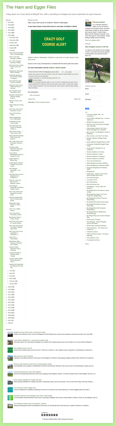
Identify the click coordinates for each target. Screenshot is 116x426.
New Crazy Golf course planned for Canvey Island (16, 193)
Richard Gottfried (99, 22)
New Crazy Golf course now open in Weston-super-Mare (16, 227)
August (11, 48)
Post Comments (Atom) (43, 102)
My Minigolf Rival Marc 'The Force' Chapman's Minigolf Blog (97, 195)
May (10, 273)
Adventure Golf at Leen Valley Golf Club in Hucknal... (16, 86)
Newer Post (31, 99)
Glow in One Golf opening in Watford (15, 57)
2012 (9, 307)
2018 (9, 292)
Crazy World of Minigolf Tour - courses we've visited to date (31, 340)
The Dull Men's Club (93, 238)
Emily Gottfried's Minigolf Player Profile (98, 142)
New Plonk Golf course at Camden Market (16, 222)
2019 (9, 289)
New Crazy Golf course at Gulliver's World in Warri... (16, 143)
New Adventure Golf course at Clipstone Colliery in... (15, 127)
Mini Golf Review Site (93, 184)
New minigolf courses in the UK (96, 47)
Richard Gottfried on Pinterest (95, 158)
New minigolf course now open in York (15, 91)
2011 (9, 310)
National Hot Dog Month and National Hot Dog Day (16, 266)
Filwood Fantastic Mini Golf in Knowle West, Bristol (16, 199)
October (12, 42)
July (10, 50)
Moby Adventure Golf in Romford (23, 356)
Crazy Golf (54, 74)
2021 (9, 35)
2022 (9, 32)
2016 (9, 297)
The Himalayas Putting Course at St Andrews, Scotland (30, 403)
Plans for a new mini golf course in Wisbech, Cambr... (15, 181)
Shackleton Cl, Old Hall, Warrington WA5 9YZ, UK (47, 78)
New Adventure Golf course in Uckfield (15, 81)
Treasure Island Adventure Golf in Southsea (14, 248)
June (11, 270)
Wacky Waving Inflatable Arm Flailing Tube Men (28, 380)
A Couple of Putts (92, 180)
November (12, 40)
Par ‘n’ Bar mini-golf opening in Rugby (15, 61)
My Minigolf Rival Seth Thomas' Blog (97, 202)
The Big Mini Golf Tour (93, 240)
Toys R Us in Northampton (13, 237)
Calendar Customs (92, 231)
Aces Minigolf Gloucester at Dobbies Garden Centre (16, 187)
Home (54, 99)
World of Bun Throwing (93, 219)
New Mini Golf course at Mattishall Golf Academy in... (16, 176)
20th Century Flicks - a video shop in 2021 (15, 132)
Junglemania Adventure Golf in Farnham (16, 71)
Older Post (77, 99)
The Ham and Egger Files (31, 7)
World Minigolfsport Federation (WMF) (98, 165)
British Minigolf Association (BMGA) (97, 163)
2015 (9, 300)
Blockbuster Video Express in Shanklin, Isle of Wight (15, 243)
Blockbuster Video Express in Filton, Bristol (14, 204)
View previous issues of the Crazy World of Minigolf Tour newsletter (97, 129)
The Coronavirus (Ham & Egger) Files (25, 388)
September (12, 45)
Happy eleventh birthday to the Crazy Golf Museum (16, 137)
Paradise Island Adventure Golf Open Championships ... (16, 148)
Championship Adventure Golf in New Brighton (27, 372)
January (12, 283)
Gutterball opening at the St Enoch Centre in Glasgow (15, 76)
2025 (9, 25)
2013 (9, 305)
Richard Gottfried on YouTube (95, 152)
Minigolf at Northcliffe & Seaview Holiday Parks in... (16, 96)
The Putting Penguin (93, 177)
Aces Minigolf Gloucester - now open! (14, 170)
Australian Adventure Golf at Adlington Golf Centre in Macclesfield (33, 396)
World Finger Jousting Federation (96, 225)
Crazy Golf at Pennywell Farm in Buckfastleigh (16, 53)
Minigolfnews (90, 171)
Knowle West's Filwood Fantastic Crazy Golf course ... (16, 164)
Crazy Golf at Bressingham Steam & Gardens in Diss (16, 154)
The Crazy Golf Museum (94, 161)
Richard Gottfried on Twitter (95, 154)
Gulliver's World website (57, 67)
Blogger (71, 419)
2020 (9, 287)
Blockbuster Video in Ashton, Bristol (15, 218)
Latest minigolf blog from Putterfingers (15, 118)
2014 (9, 302)
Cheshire (49, 74)
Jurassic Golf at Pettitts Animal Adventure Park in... (16, 260)
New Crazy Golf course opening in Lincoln (16, 109)
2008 (9, 318)
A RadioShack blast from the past (15, 122)
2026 (9, 22)
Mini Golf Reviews (92, 182)
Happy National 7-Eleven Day (14, 159)
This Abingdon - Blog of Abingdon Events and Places (96, 222)
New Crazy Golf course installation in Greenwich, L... (16, 233)
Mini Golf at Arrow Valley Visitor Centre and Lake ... (16, 67)
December (12, 37)
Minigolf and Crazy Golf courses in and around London (30, 332)
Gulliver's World (62, 74)
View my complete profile (92, 40)
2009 (9, 315)
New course (39, 76)
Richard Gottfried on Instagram (96, 156)
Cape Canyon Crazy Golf (39, 74)
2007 (9, 320)
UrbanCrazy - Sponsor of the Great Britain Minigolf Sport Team (97, 174)
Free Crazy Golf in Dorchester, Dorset (15, 214)
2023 (9, 30)
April (10, 276)
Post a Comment (35, 95)
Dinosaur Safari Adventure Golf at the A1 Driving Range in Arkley (33, 364)
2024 (9, 27)
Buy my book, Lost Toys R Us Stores (97, 136)
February (12, 281)
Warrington (45, 76)
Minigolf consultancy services (95, 122)
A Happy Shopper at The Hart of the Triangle (15, 254)
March (11, 278)
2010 (9, 312)
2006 (9, 323)
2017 (9, 294)
